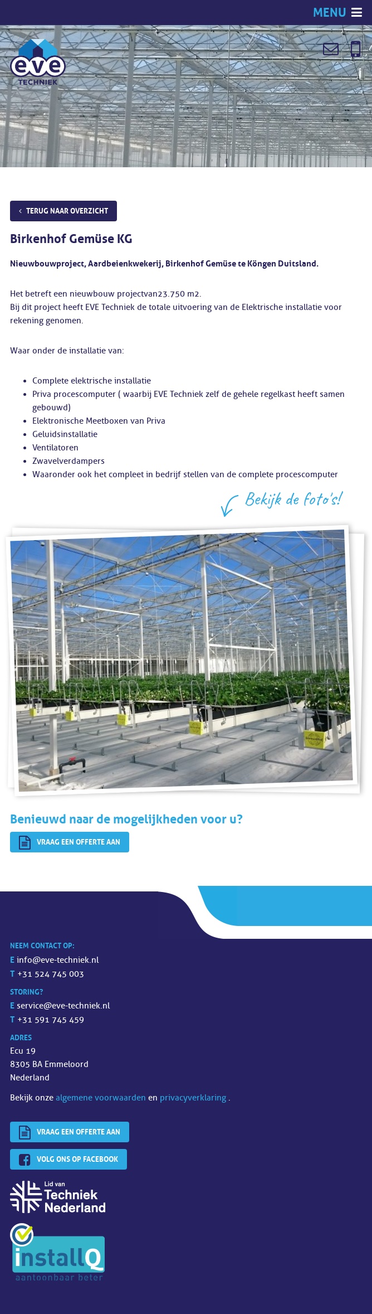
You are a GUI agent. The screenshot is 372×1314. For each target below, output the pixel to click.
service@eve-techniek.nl (63, 1006)
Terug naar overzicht (67, 210)
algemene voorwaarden (102, 1098)
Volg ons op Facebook (68, 1160)
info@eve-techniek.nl (58, 960)
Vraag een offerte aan (69, 843)
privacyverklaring (194, 1098)
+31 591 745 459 (50, 1020)
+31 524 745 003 (50, 974)
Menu (331, 12)
